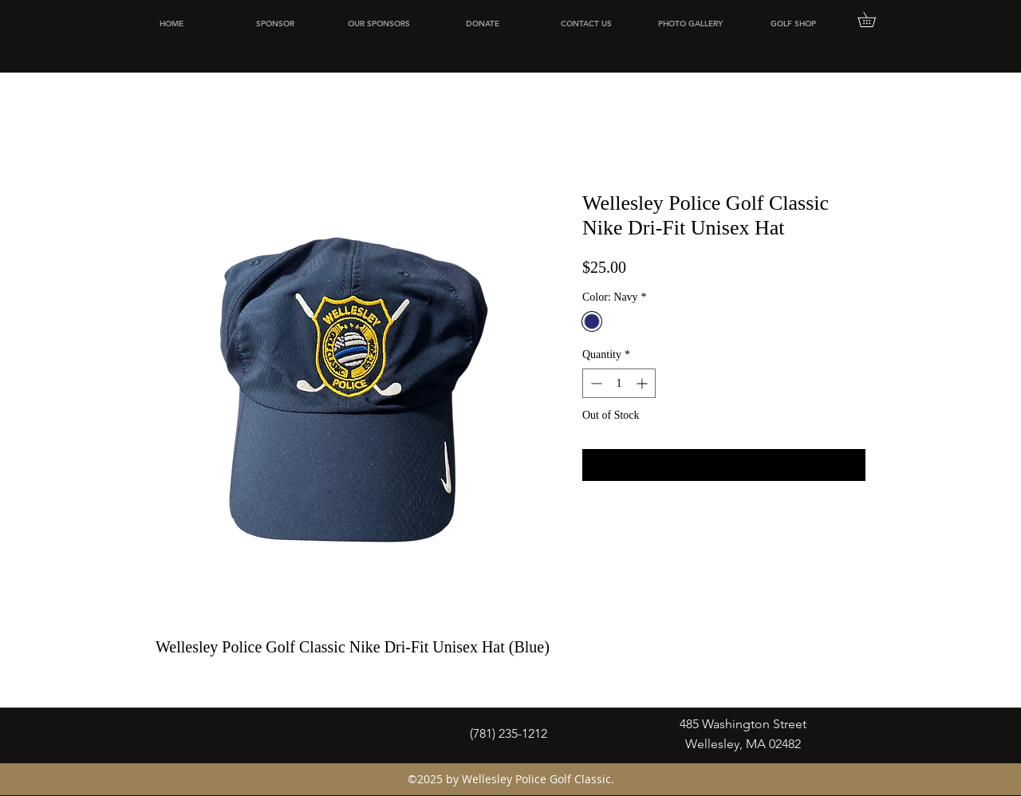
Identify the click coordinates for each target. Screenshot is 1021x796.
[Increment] (643, 383)
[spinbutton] (619, 383)
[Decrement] (595, 383)
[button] (873, 19)
